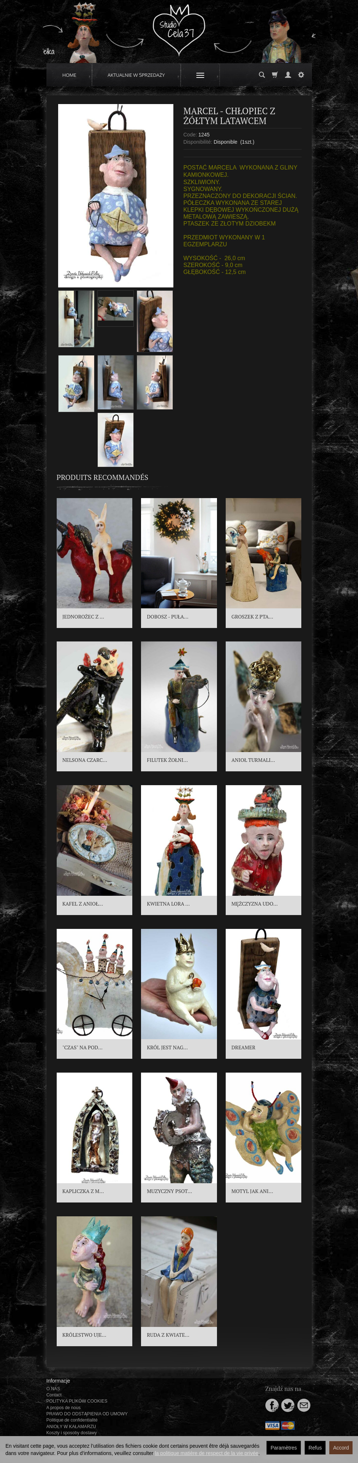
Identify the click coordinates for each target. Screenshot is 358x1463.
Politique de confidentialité (72, 1420)
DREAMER (244, 1047)
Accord (341, 1448)
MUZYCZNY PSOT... (169, 1191)
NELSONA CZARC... (85, 759)
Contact (54, 1395)
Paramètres (283, 1448)
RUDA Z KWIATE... (168, 1334)
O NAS (53, 1388)
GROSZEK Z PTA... (252, 616)
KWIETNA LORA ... (168, 903)
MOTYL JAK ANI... (252, 1191)
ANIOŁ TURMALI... (253, 759)
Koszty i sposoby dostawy (72, 1432)
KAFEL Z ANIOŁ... (83, 903)
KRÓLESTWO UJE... (84, 1334)
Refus (315, 1448)
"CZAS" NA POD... (83, 1047)
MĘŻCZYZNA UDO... (255, 903)
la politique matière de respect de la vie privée (206, 1453)
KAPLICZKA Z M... (83, 1191)
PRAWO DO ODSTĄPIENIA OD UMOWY (87, 1413)
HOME (70, 75)
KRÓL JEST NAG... (167, 1047)
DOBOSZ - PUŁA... (167, 616)
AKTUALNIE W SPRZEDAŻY (136, 75)
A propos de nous (64, 1407)
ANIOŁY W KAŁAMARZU (71, 1426)
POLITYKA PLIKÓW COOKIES (77, 1401)
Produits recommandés (103, 477)
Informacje (58, 1381)
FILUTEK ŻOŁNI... (167, 759)
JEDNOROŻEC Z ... (83, 616)
